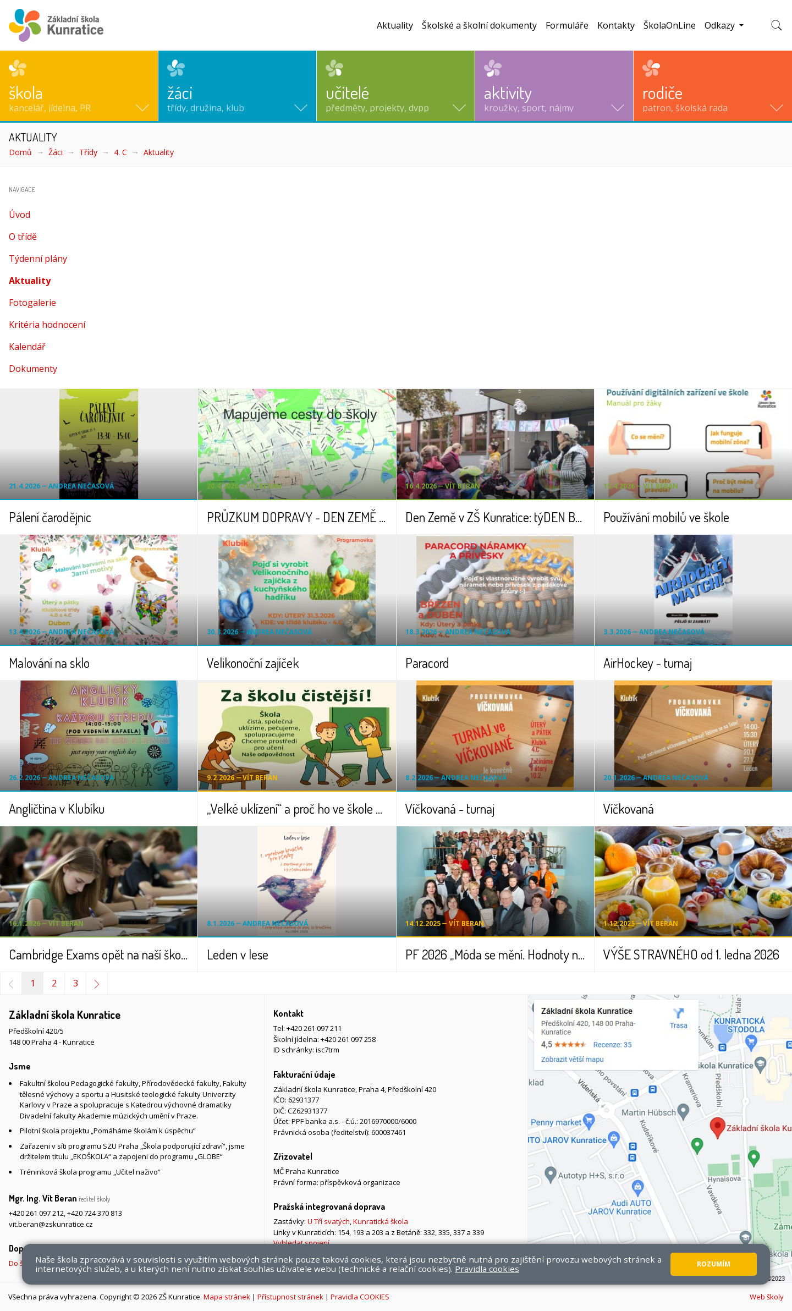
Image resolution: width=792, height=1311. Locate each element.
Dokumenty (33, 369)
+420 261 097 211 (314, 1028)
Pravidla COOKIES (360, 1297)
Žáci (55, 152)
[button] (79, 86)
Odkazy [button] (721, 25)
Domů (20, 152)
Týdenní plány (38, 259)
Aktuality (395, 25)
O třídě (23, 237)
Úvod (19, 215)
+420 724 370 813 (94, 1213)
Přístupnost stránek (290, 1297)
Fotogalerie (32, 303)
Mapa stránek (227, 1297)
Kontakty (616, 25)
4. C (120, 152)
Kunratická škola (380, 1221)
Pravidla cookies (487, 1268)
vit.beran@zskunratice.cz (51, 1224)
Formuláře (567, 25)
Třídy (88, 152)
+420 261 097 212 (36, 1213)
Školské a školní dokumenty (479, 25)
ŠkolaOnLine (670, 25)
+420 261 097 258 (348, 1039)
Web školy (767, 1297)
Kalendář (27, 347)
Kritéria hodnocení (47, 325)
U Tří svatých (328, 1221)
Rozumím (713, 1264)
